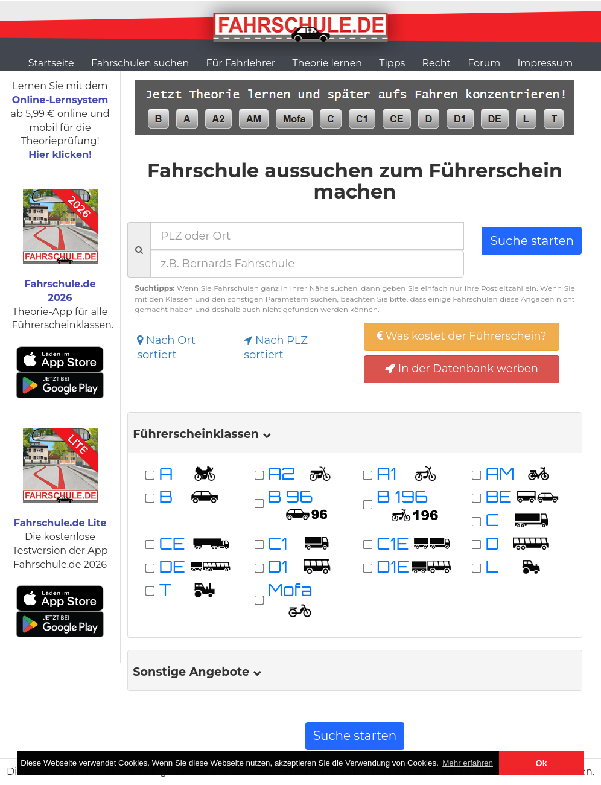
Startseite (51, 63)
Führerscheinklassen (201, 434)
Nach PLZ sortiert (276, 347)
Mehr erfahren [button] (467, 763)
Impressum (545, 63)
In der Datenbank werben (461, 368)
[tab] (354, 433)
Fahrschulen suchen (140, 63)
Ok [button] (541, 763)
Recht (436, 63)
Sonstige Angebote (197, 671)
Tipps (392, 63)
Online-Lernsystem (60, 100)
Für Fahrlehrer (241, 63)
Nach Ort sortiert (166, 347)
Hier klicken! (60, 154)
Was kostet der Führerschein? (462, 336)
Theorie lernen (327, 63)
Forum (484, 63)
